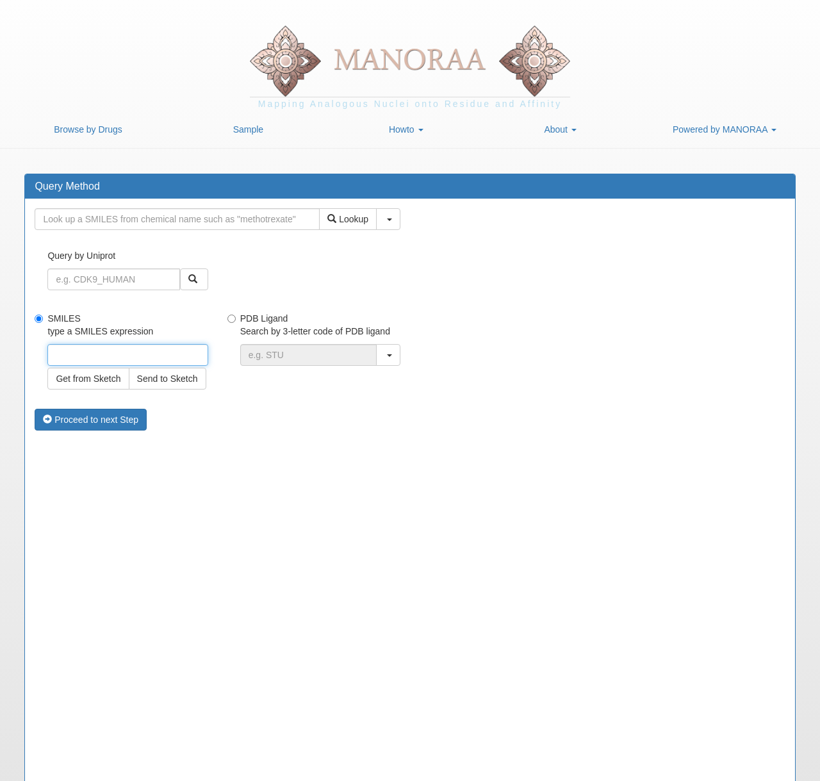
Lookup (347, 219)
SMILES (121, 351)
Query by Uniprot (127, 270)
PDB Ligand (313, 339)
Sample (248, 129)
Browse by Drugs (88, 129)
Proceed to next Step (90, 420)
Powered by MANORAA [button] (724, 129)
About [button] (560, 129)
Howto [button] (406, 129)
